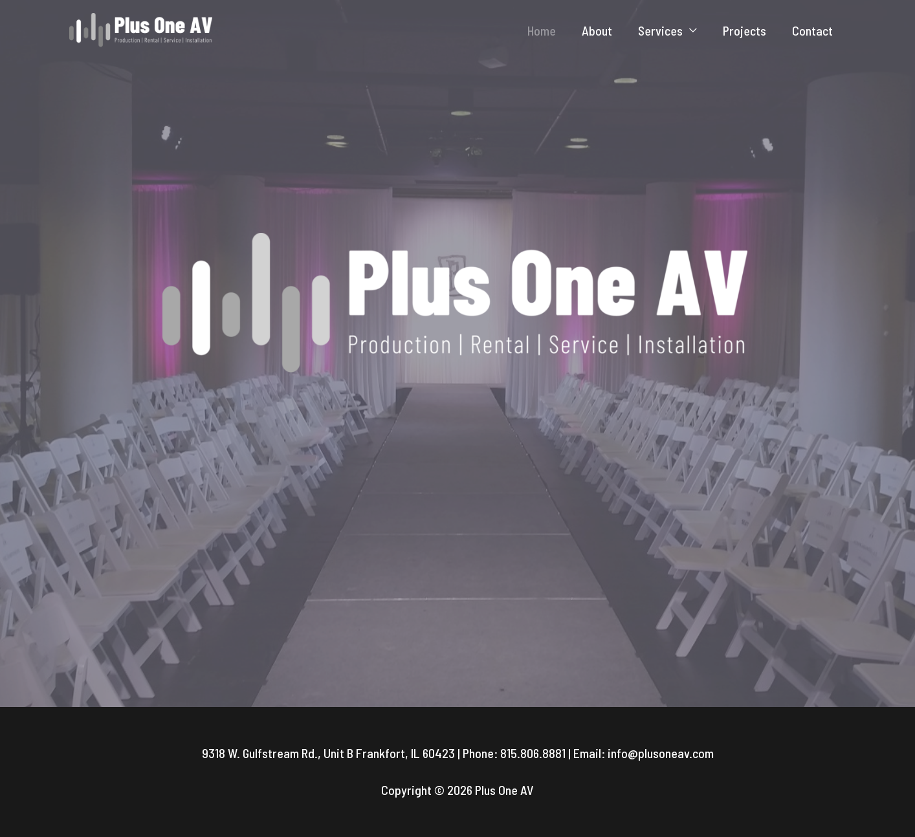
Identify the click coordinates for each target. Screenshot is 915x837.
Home (541, 30)
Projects (744, 30)
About (597, 30)
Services (660, 30)
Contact (812, 30)
